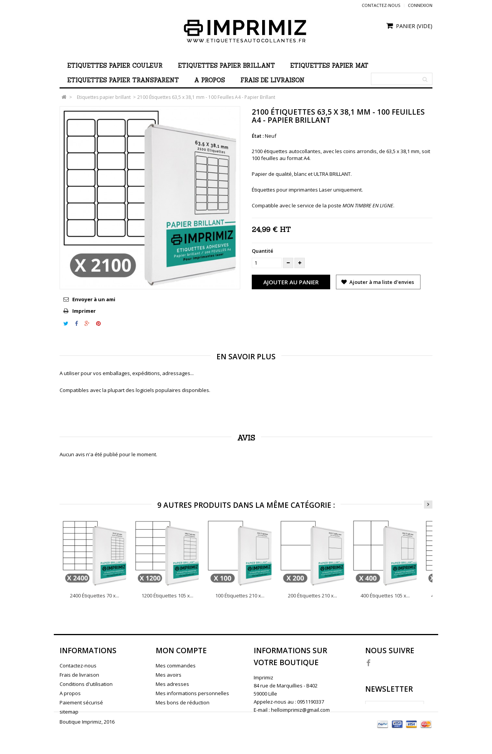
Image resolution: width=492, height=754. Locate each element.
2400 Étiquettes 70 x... (94, 595)
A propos (209, 80)
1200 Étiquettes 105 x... (167, 595)
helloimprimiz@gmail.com (300, 709)
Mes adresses (172, 684)
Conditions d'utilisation (86, 684)
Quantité (262, 250)
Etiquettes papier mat (329, 65)
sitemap (69, 711)
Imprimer (84, 310)
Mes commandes (176, 665)
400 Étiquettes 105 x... (385, 595)
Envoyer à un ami (93, 299)
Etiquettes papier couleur (115, 65)
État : (258, 135)
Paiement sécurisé (81, 702)
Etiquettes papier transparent (123, 80)
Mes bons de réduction (182, 702)
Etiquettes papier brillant (226, 65)
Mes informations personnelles (192, 693)
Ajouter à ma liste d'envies (381, 282)
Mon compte (181, 651)
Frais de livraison (272, 80)
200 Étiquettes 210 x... (312, 595)
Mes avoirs (168, 674)
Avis (246, 437)
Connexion (420, 5)
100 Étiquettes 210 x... (239, 595)
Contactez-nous (381, 5)
